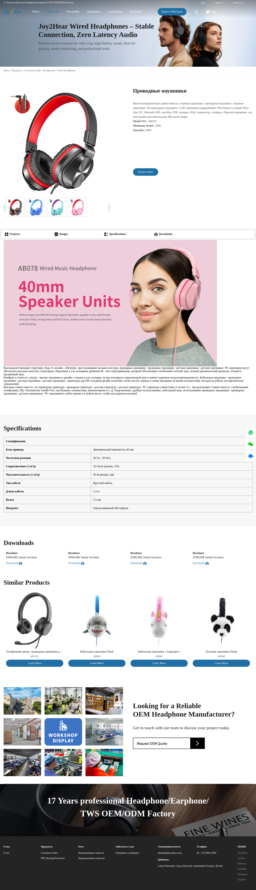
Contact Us (237, 2)
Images (61, 233)
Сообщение (115, 11)
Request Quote (145, 172)
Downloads (163, 233)
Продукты (53, 11)
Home (35, 11)
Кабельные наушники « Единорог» (159, 651)
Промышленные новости (91, 858)
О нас (7, 853)
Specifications (115, 233)
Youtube (242, 879)
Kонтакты (136, 11)
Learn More (34, 663)
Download (14, 563)
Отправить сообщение (127, 853)
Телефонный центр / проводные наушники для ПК (34, 651)
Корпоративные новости (91, 853)
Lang (211, 12)
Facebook (242, 853)
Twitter (241, 858)
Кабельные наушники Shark (97, 651)
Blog (203, 2)
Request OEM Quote (172, 11)
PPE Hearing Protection (53, 858)
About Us (219, 2)
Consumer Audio (32, 70)
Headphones (49, 70)
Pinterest (242, 863)
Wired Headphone (66, 70)
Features (12, 233)
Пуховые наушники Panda (221, 651)
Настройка (73, 11)
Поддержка (94, 11)
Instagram (242, 874)
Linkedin (242, 869)
